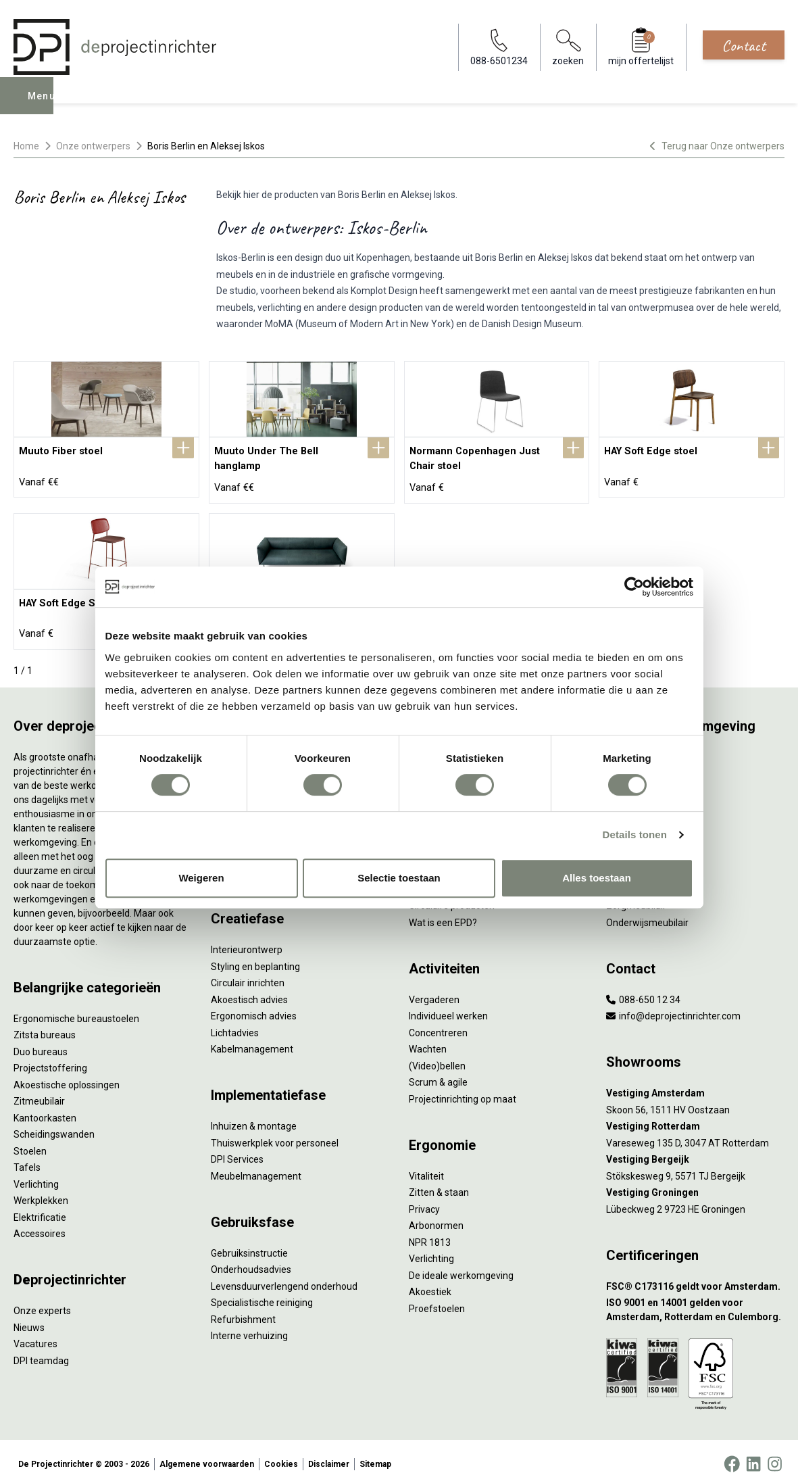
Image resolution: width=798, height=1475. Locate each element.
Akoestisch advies (249, 986)
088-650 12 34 (643, 986)
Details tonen (635, 834)
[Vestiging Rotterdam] (695, 1113)
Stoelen (30, 1137)
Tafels (27, 1153)
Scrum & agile (438, 1068)
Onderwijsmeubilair (647, 909)
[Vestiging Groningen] (695, 1179)
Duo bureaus (41, 1038)
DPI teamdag (41, 1347)
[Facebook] (731, 1451)
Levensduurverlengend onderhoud (284, 1272)
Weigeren (201, 878)
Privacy (424, 1195)
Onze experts (42, 1297)
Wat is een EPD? (443, 909)
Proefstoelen (437, 1295)
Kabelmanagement (252, 1035)
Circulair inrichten (247, 969)
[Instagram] (774, 1451)
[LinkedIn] (753, 1451)
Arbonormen (436, 1212)
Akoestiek (430, 1278)
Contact (744, 45)
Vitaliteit (426, 1162)
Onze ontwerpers (93, 146)
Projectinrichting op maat (462, 1085)
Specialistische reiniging (262, 1289)
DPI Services (237, 1145)
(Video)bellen (437, 1052)
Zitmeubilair (39, 1087)
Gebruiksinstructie (249, 1239)
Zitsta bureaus (45, 1021)
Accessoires (40, 1220)
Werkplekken (41, 1187)
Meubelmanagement (256, 1162)
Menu (42, 105)
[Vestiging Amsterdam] (695, 1080)
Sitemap (375, 1450)
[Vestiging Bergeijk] (695, 1146)
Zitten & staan (439, 1179)
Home (26, 146)
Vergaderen (434, 986)
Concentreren (438, 1019)
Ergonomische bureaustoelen (76, 1005)
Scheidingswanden (54, 1120)
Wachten (428, 1035)
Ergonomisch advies (254, 1002)
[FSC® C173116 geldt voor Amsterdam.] (695, 1273)
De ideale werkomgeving (461, 1262)
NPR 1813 (430, 1229)
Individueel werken (448, 1002)
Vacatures (35, 1330)
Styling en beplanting (255, 953)
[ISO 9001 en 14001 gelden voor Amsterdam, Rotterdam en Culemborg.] (695, 1296)
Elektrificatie (40, 1204)
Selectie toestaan (399, 878)
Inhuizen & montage (254, 1112)
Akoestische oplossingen (67, 1071)
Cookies (281, 1450)
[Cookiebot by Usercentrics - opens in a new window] (634, 587)
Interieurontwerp (246, 936)
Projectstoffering (50, 1054)
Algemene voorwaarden (206, 1450)
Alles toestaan (596, 878)
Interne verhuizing (249, 1322)
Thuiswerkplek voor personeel (275, 1129)
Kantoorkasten (45, 1104)
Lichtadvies (235, 1019)
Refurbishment (243, 1306)
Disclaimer (328, 1450)
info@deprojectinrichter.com (673, 1002)
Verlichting (36, 1170)
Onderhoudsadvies (251, 1256)
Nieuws (29, 1314)
